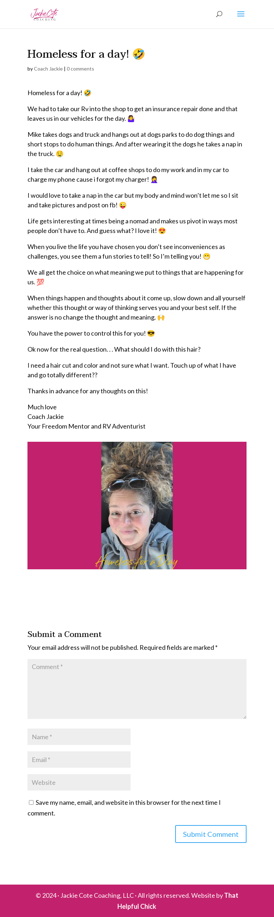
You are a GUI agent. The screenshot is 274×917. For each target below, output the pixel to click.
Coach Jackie (48, 69)
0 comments (80, 69)
